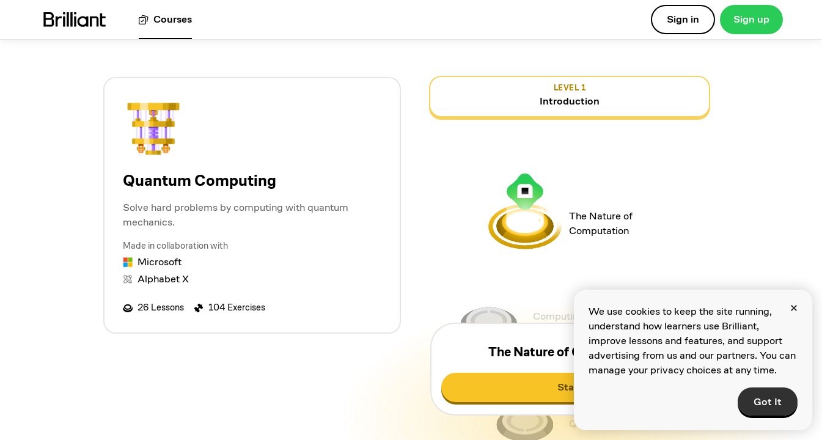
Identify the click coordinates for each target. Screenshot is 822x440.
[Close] (793, 308)
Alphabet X (163, 279)
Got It (768, 401)
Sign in (683, 19)
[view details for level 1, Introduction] (569, 96)
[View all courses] (165, 20)
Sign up (751, 19)
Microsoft (160, 261)
